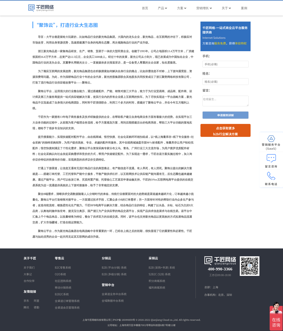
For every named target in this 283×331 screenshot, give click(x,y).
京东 (26, 301)
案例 (244, 8)
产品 (162, 8)
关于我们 (29, 267)
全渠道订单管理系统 (67, 301)
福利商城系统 (157, 287)
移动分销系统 (63, 287)
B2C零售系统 (63, 267)
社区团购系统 (63, 281)
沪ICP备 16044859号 (123, 319)
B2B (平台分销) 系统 (114, 267)
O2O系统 (60, 274)
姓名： (207, 73)
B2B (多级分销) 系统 (114, 274)
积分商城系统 (157, 281)
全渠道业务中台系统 (114, 294)
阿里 (36, 301)
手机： (207, 56)
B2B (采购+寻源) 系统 (162, 267)
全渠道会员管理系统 (67, 307)
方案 (182, 8)
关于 (226, 8)
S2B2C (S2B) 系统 (159, 274)
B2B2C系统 (62, 294)
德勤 (36, 307)
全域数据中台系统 (113, 301)
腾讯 (26, 307)
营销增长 (204, 8)
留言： (207, 90)
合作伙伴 (29, 281)
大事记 (28, 274)
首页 (145, 8)
